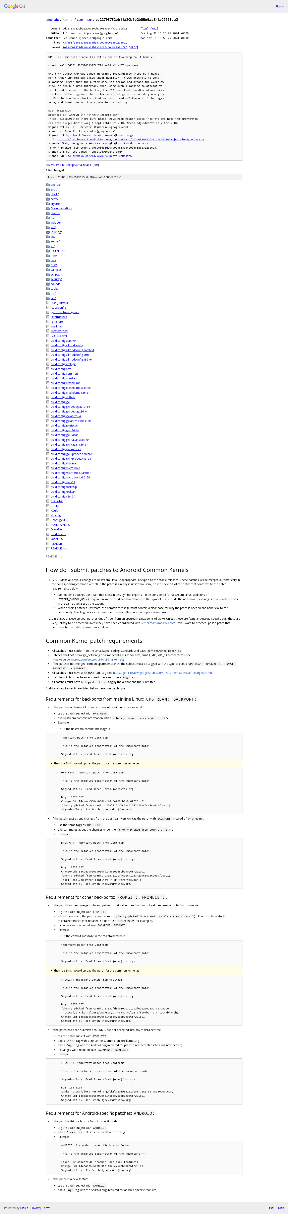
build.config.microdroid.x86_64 (70, 477)
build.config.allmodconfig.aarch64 (72, 350)
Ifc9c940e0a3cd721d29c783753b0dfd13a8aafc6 (99, 156)
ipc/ (53, 236)
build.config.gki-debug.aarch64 (70, 406)
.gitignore (57, 321)
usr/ (53, 293)
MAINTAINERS (60, 525)
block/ (55, 194)
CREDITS (56, 506)
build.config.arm (61, 369)
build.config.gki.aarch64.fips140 (71, 421)
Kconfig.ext (58, 520)
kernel (68, 19)
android (52, 19)
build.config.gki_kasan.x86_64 (69, 444)
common (84, 19)
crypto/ (55, 204)
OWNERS (57, 539)
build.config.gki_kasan (64, 435)
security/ (56, 279)
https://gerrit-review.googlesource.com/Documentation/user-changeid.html (162, 673)
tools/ (54, 288)
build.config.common (64, 373)
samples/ (57, 270)
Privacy (35, 1208)
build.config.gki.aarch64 (66, 416)
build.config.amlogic (63, 364)
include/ (56, 222)
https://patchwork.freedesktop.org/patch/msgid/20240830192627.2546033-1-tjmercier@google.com (131, 139)
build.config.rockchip (64, 487)
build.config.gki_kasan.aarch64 (70, 440)
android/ (56, 184)
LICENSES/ (58, 251)
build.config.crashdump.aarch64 (71, 388)
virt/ (53, 298)
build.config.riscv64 (63, 482)
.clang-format (59, 303)
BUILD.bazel (59, 336)
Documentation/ (61, 208)
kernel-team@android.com (158, 623)
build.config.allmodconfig (67, 345)
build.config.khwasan (64, 463)
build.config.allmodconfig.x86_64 (72, 359)
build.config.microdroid (65, 468)
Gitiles (24, 1208)
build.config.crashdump (65, 383)
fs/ (52, 218)
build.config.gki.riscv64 (65, 425)
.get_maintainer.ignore (65, 312)
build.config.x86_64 (63, 496)
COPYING (57, 501)
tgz (154, 28)
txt (271, 1208)
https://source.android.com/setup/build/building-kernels (87, 659)
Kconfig (56, 515)
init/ (53, 227)
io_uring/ (56, 232)
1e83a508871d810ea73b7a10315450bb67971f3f (95, 47)
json (281, 1208)
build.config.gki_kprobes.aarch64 (71, 454)
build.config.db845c (63, 397)
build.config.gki (60, 402)
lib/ (53, 246)
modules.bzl (58, 534)
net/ (53, 260)
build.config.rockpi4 (63, 492)
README (56, 543)
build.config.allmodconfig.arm (70, 355)
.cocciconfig (58, 307)
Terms (46, 1208)
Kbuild (55, 510)
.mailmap (57, 326)
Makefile (56, 529)
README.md (59, 548)
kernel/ (55, 241)
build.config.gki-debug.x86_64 (69, 411)
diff (133, 47)
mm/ (54, 255)
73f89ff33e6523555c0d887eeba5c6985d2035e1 (95, 42)
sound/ (55, 284)
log (144, 28)
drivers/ (55, 213)
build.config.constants (65, 378)
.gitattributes (59, 317)
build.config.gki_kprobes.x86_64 (71, 458)
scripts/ (55, 274)
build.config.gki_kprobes (66, 449)
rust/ (54, 265)
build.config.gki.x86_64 (65, 430)
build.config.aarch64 (63, 341)
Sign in (280, 6)
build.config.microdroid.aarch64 (71, 473)
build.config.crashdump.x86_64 (70, 392)
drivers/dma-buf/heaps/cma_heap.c (69, 165)
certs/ (54, 199)
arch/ (54, 189)
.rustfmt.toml (59, 331)
